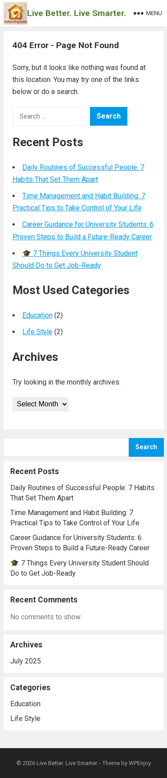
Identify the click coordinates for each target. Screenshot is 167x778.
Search (146, 447)
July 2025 (25, 661)
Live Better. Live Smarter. (76, 13)
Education (37, 315)
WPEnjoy (140, 763)
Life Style (37, 332)
